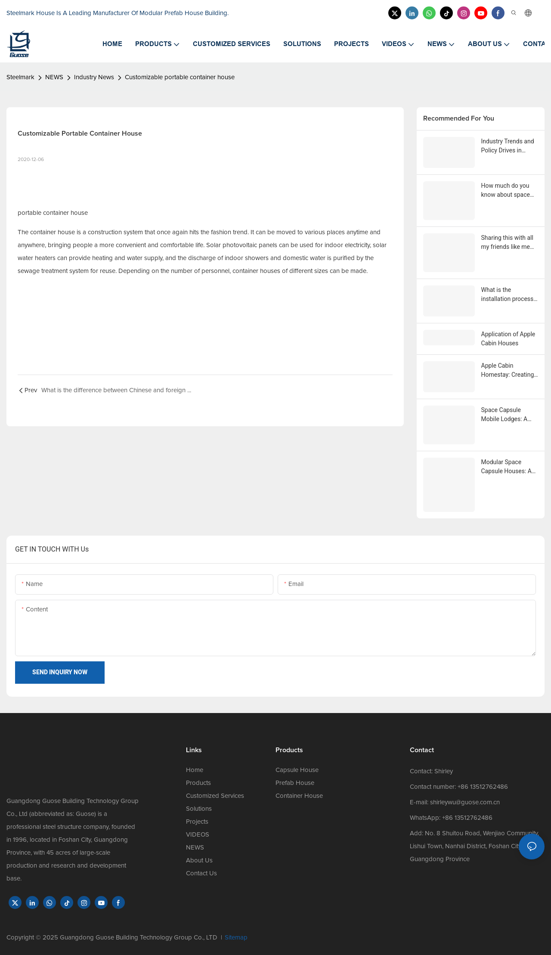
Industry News (94, 77)
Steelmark (20, 77)
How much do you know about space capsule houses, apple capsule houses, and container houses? (505, 190)
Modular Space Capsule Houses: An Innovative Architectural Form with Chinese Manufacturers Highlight (508, 467)
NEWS (54, 77)
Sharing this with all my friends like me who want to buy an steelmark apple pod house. (508, 242)
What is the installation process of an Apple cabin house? (507, 295)
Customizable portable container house (180, 77)
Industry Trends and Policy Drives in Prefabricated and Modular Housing (507, 146)
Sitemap (236, 937)
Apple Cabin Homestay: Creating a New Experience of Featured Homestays (509, 370)
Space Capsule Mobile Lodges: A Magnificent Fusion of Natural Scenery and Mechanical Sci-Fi (508, 415)
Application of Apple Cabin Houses (508, 339)
